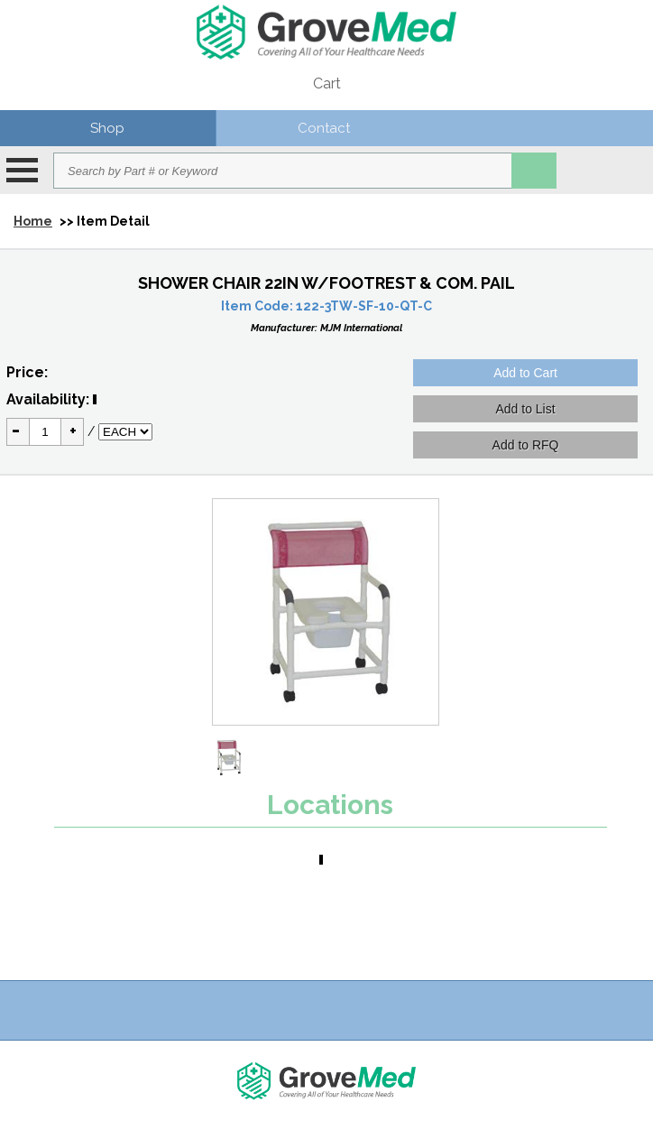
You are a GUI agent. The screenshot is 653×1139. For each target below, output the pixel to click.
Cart (327, 83)
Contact (324, 128)
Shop (107, 128)
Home (33, 221)
